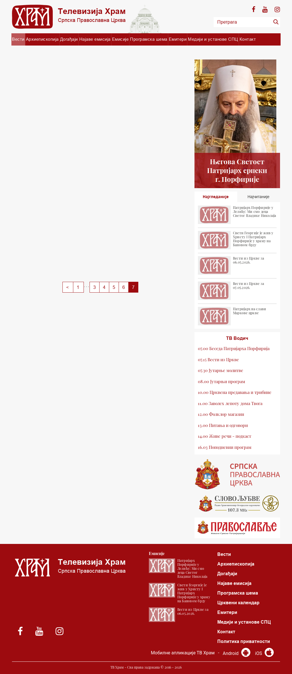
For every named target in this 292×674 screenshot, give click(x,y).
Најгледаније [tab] (216, 196)
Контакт (248, 39)
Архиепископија (42, 39)
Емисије (120, 39)
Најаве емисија (95, 39)
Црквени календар (238, 602)
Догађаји (69, 39)
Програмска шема (148, 39)
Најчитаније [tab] (258, 196)
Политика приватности (243, 641)
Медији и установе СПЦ (213, 39)
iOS (264, 653)
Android (236, 653)
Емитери (178, 39)
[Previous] (67, 287)
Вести (18, 39)
